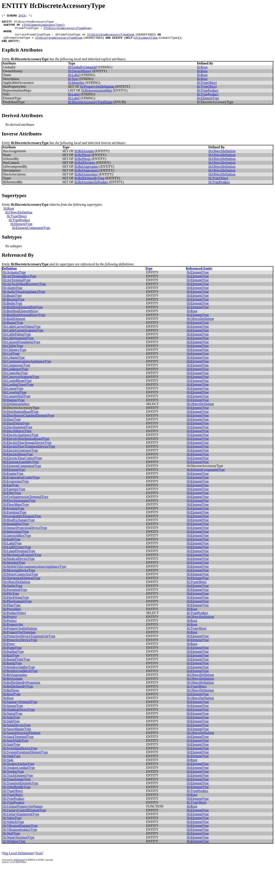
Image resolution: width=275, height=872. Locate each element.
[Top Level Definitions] (18, 858)
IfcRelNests (82, 160)
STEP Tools (19, 865)
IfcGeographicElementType (22, 521)
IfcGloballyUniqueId (82, 72)
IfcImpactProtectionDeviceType (25, 533)
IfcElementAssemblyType (21, 467)
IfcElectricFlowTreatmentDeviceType (29, 451)
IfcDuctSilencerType (17, 436)
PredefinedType (26, 30)
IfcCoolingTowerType (18, 389)
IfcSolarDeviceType (17, 730)
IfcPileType (11, 598)
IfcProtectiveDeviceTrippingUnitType (29, 641)
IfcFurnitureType (14, 517)
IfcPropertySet (13, 629)
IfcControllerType (15, 378)
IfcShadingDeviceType (19, 715)
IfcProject (10, 622)
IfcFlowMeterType (16, 509)
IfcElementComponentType (42, 27)
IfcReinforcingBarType (19, 672)
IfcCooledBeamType (17, 386)
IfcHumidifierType (16, 529)
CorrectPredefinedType (32, 38)
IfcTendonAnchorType (18, 769)
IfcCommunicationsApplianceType (27, 366)
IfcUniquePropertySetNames (23, 811)
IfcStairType (11, 749)
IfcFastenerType (14, 494)
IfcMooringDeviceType (19, 575)
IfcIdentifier (76, 88)
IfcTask (8, 765)
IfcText (73, 84)
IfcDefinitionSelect (16, 409)
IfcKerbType (12, 544)
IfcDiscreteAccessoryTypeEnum (67, 30)
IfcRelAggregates (86, 171)
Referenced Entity (199, 273)
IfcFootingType (13, 513)
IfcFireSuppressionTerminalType (25, 502)
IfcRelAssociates (86, 179)
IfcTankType (11, 761)
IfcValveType (12, 823)
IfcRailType (11, 660)
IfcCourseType (13, 393)
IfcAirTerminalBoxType (19, 281)
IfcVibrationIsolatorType (20, 835)
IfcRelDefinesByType (89, 183)
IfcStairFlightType (15, 746)
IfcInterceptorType (16, 537)
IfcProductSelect (14, 618)
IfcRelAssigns (84, 156)
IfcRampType (12, 668)
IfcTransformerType (17, 784)
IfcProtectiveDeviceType (20, 645)
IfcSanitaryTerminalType (20, 707)
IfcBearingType (13, 304)
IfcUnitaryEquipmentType (21, 819)
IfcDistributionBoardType (21, 417)
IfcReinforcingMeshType (20, 676)
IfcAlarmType (12, 293)
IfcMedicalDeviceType (19, 564)
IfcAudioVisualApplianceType (24, 297)
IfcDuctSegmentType (17, 432)
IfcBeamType (12, 300)
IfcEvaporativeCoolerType (21, 482)
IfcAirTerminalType (16, 285)
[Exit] (39, 858)
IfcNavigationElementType (21, 583)
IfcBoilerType (12, 308)
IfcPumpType (12, 653)
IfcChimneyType (14, 355)
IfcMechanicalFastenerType (22, 560)
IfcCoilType (11, 359)
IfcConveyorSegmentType (21, 382)
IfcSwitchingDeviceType (20, 753)
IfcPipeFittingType (16, 602)
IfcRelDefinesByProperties (21, 687)
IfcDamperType (14, 405)
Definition (9, 273)
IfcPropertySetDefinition (97, 92)
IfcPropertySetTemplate (19, 637)
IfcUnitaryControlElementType (24, 815)
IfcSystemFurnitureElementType (25, 757)
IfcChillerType (13, 351)
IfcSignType (11, 722)
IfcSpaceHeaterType (17, 734)
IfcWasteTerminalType (18, 842)
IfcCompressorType (16, 370)
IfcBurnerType (13, 328)
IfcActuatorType (14, 277)
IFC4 (21, 16)
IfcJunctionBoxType (17, 540)
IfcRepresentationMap (96, 95)
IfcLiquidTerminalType (19, 556)
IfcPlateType (12, 610)
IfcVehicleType (13, 827)
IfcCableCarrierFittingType (22, 331)
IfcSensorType (13, 711)
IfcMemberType (14, 568)
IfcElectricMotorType (18, 459)
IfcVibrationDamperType (20, 831)
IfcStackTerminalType (18, 742)
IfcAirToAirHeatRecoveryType (24, 289)
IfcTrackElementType (18, 780)
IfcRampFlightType (16, 664)
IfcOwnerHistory (79, 76)
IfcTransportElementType (20, 788)
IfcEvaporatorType (16, 486)
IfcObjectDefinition (221, 156)
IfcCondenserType (15, 374)
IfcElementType (145, 42)
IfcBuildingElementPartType (23, 312)
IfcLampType (12, 548)
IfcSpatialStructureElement (21, 738)
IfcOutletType (12, 591)
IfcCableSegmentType (18, 343)
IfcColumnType (14, 362)
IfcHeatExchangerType (19, 525)
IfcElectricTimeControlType (22, 463)
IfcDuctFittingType (16, 428)
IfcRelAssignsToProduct (91, 187)
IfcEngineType (13, 479)
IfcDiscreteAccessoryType (34, 23)
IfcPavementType (15, 595)
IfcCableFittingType (17, 339)
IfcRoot (202, 72)
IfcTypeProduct (207, 95)
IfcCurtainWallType (16, 401)
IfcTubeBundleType (16, 792)
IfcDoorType (12, 424)
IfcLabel (74, 80)
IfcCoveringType (14, 397)
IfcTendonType (13, 776)
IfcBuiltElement (14, 324)
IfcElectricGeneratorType (20, 455)
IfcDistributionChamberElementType (28, 420)
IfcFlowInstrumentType (19, 506)
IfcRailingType (13, 657)
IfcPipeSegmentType (17, 606)
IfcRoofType (12, 699)
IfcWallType (11, 838)
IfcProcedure (12, 614)
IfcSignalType (12, 718)
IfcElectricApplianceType (20, 440)
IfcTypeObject (207, 88)
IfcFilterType (12, 498)
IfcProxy (9, 649)
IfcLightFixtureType (17, 552)
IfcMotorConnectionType (20, 579)
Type (148, 273)
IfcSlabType (11, 726)
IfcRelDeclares (84, 168)
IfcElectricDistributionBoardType (26, 444)
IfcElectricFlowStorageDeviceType (27, 448)
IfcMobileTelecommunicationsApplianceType (34, 571)
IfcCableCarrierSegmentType (23, 335)
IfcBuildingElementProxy (20, 316)
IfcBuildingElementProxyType (24, 320)
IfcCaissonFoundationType (21, 347)
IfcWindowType (14, 846)
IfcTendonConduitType (19, 773)
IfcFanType (11, 490)
